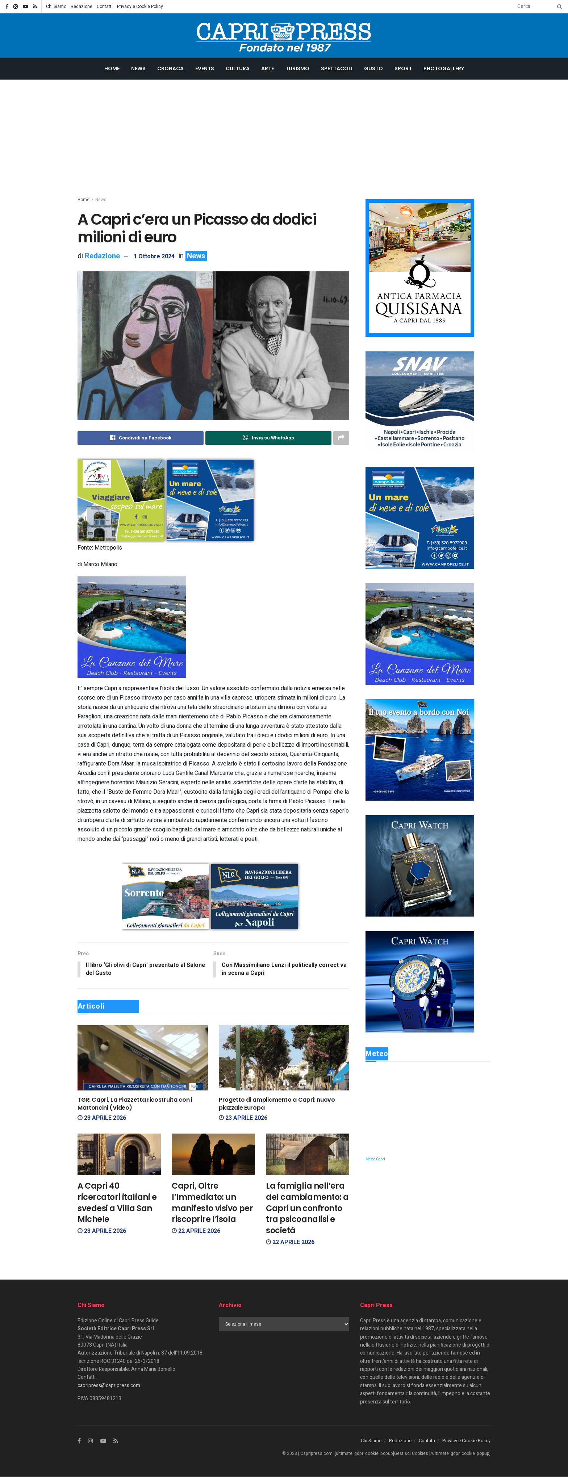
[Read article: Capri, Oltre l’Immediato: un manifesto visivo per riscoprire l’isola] (213, 1155)
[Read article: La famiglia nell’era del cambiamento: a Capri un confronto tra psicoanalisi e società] (307, 1155)
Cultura (238, 68)
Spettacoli (336, 68)
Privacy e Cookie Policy (140, 6)
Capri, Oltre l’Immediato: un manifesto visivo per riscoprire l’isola (212, 1203)
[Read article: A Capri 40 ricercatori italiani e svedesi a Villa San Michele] (119, 1155)
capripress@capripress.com (109, 1386)
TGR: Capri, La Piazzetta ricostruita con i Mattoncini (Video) (135, 1104)
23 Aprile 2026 (102, 1118)
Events (204, 68)
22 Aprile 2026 (196, 1231)
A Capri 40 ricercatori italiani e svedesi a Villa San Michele (117, 1203)
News (138, 68)
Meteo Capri (375, 1159)
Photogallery (443, 68)
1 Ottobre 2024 (154, 256)
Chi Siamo (56, 6)
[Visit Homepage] (284, 35)
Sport (403, 68)
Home (112, 68)
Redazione (81, 6)
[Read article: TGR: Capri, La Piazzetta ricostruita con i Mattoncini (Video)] (143, 1058)
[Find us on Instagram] (90, 1442)
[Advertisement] (284, 134)
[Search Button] (558, 6)
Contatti (105, 6)
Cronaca (170, 68)
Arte (267, 68)
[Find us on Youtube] (103, 1442)
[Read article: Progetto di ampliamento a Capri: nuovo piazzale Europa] (284, 1058)
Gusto (373, 68)
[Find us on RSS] (115, 1442)
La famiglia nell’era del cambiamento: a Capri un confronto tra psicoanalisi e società (307, 1209)
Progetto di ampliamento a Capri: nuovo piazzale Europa (277, 1104)
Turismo (297, 68)
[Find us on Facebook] (79, 1442)
